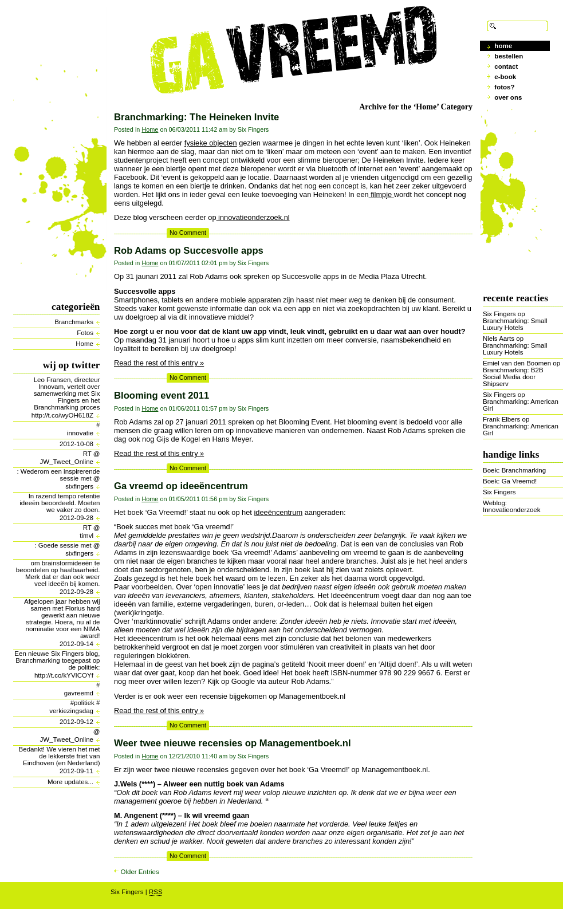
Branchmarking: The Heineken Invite (196, 117)
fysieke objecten (210, 143)
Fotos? (504, 87)
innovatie (80, 433)
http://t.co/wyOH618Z (62, 415)
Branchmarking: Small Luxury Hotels (515, 324)
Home (84, 343)
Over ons (508, 97)
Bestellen (508, 56)
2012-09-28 (76, 517)
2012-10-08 (76, 443)
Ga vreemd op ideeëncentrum (181, 486)
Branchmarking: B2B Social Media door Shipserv (513, 377)
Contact (506, 66)
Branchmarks (73, 321)
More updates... (70, 781)
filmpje (381, 194)
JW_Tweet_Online (66, 461)
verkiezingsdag (71, 710)
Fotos (85, 332)
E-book (505, 76)
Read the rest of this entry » (159, 363)
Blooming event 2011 (161, 395)
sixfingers (79, 486)
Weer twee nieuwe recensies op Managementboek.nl (232, 743)
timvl (86, 535)
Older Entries (140, 871)
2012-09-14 (76, 643)
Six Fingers (499, 313)
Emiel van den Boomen (517, 363)
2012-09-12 (76, 721)
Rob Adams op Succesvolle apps (188, 250)
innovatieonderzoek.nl (253, 217)
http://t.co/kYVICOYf (63, 675)
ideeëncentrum (278, 512)
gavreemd (78, 693)
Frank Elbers (501, 419)
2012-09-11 (76, 771)
